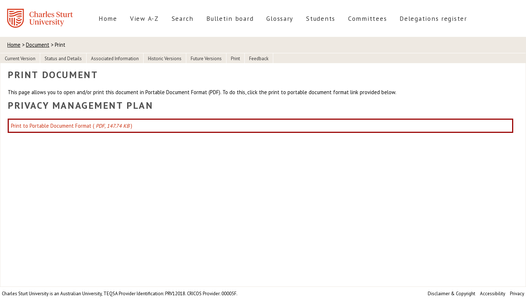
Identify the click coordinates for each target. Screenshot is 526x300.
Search (183, 18)
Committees (367, 18)
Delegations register (433, 18)
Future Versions (206, 58)
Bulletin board (230, 18)
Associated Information (115, 58)
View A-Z (144, 18)
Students (320, 18)
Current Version (20, 58)
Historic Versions (165, 58)
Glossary (279, 18)
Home (108, 18)
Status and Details (63, 58)
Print (235, 58)
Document (37, 44)
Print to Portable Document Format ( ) (71, 125)
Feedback (258, 58)
